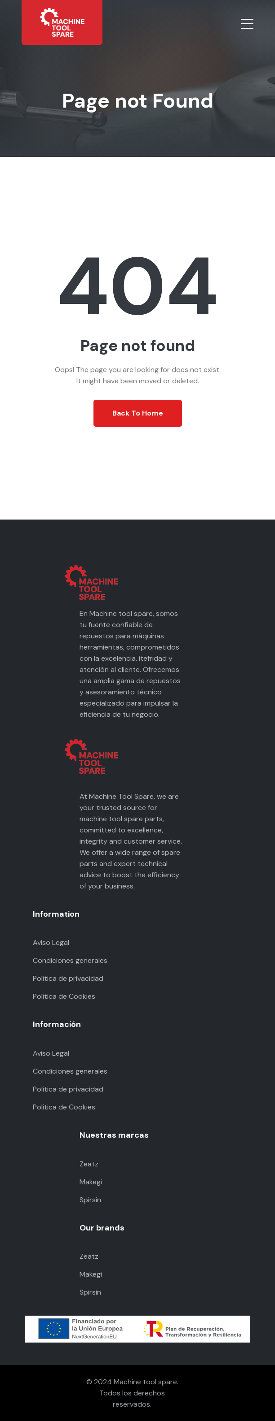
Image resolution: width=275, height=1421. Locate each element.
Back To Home (137, 413)
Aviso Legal (51, 942)
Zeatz (89, 1164)
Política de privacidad (68, 978)
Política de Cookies (64, 996)
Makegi (91, 1182)
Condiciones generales (70, 960)
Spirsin (90, 1199)
